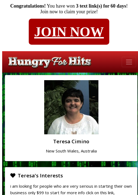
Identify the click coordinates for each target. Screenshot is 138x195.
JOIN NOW (69, 31)
